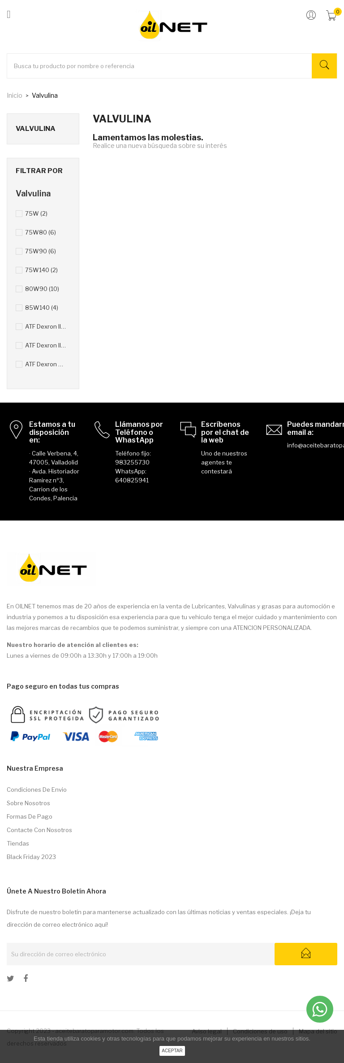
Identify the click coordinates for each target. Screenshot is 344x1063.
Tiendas (18, 843)
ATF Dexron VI (45, 364)
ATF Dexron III (45, 345)
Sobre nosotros (28, 803)
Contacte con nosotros (39, 829)
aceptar (172, 1050)
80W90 (42, 288)
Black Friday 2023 (31, 856)
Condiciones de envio (37, 789)
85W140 (41, 307)
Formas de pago (29, 816)
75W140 (41, 269)
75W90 (40, 251)
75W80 (40, 232)
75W (36, 213)
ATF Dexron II (45, 326)
